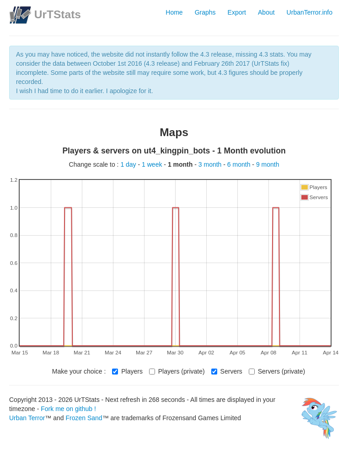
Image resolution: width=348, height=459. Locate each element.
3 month (210, 164)
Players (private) (177, 371)
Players (127, 371)
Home (174, 12)
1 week (153, 164)
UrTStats (57, 14)
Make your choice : (79, 371)
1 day (129, 164)
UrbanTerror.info (309, 12)
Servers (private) (277, 371)
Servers (226, 371)
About (266, 12)
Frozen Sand (83, 418)
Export (237, 12)
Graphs (205, 12)
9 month (267, 164)
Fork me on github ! (68, 408)
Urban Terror (27, 418)
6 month (239, 164)
